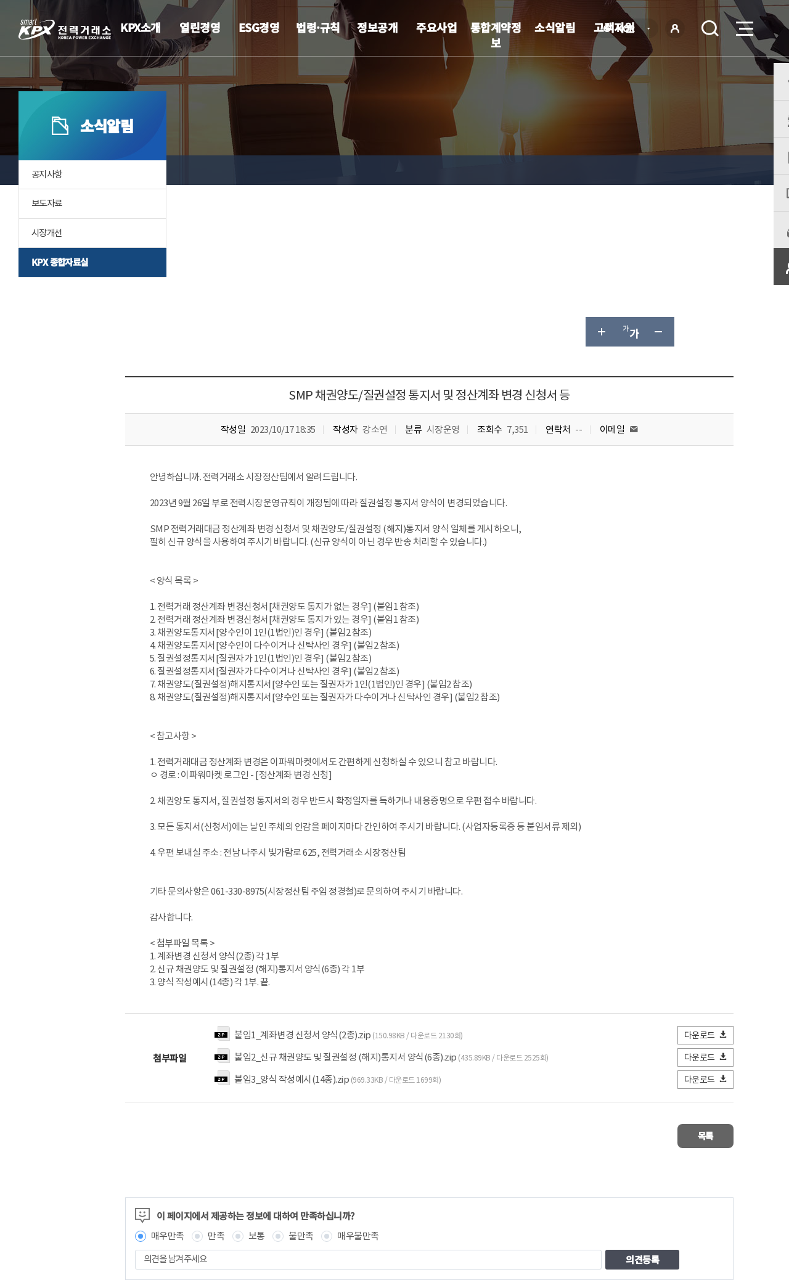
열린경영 (199, 27)
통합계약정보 (495, 35)
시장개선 (48, 259)
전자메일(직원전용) (502, 1190)
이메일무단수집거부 (323, 1190)
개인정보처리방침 (234, 1190)
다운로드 (706, 873)
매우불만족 (425, 1071)
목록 (697, 972)
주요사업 (436, 27)
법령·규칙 (318, 27)
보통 (322, 1071)
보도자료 (48, 229)
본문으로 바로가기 (0, 0)
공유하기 (689, 170)
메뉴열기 (743, 25)
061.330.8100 (381, 1227)
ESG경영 (259, 27)
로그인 (675, 28)
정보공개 (377, 27)
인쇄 (719, 170)
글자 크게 (600, 170)
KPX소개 (140, 27)
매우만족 (233, 1071)
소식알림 (554, 27)
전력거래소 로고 (64, 29)
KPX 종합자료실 (61, 288)
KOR (629, 29)
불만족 (367, 1071)
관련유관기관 (698, 1189)
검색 (710, 28)
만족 (282, 1071)
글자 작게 (659, 170)
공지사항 (48, 199)
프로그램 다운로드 (413, 1190)
